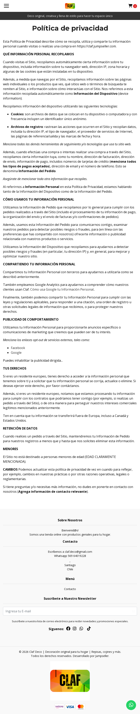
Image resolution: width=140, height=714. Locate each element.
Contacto (70, 589)
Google (16, 352)
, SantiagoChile (70, 565)
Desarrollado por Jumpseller (91, 656)
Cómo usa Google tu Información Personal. (62, 289)
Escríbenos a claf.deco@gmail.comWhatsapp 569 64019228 (70, 554)
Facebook (18, 348)
